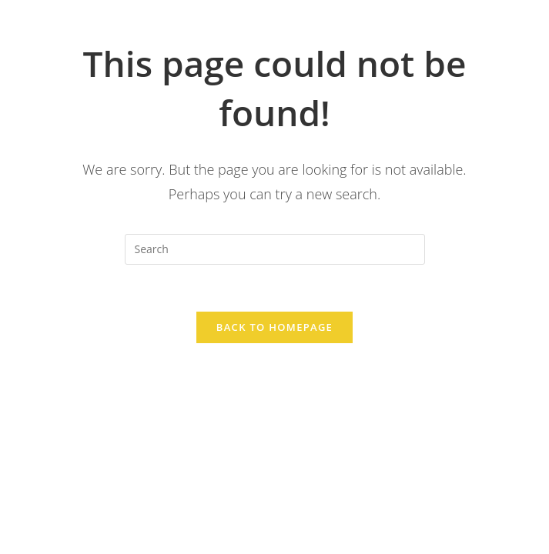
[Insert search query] (275, 249)
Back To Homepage (274, 327)
